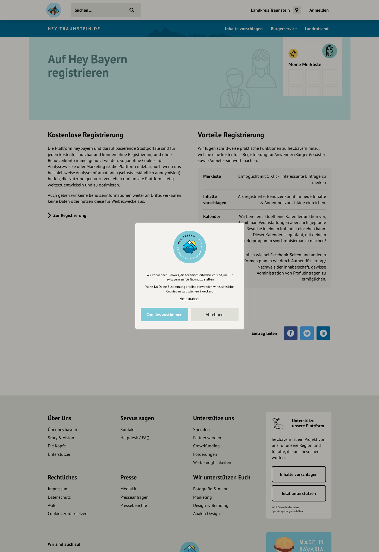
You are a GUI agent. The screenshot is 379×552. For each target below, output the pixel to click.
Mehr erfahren (189, 299)
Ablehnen (215, 314)
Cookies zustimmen (164, 314)
